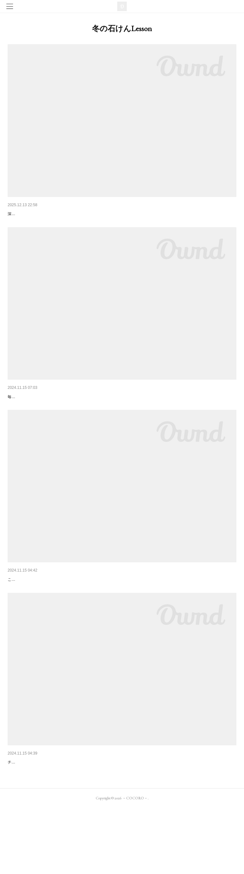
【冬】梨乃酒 (21, 413)
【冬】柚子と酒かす (28, 612)
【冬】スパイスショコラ (32, 811)
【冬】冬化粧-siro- (26, 213)
